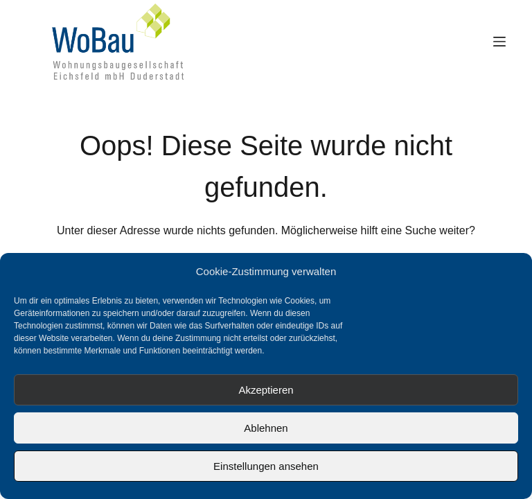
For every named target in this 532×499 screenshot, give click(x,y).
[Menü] (499, 41)
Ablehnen (265, 428)
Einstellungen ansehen (266, 466)
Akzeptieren (265, 390)
